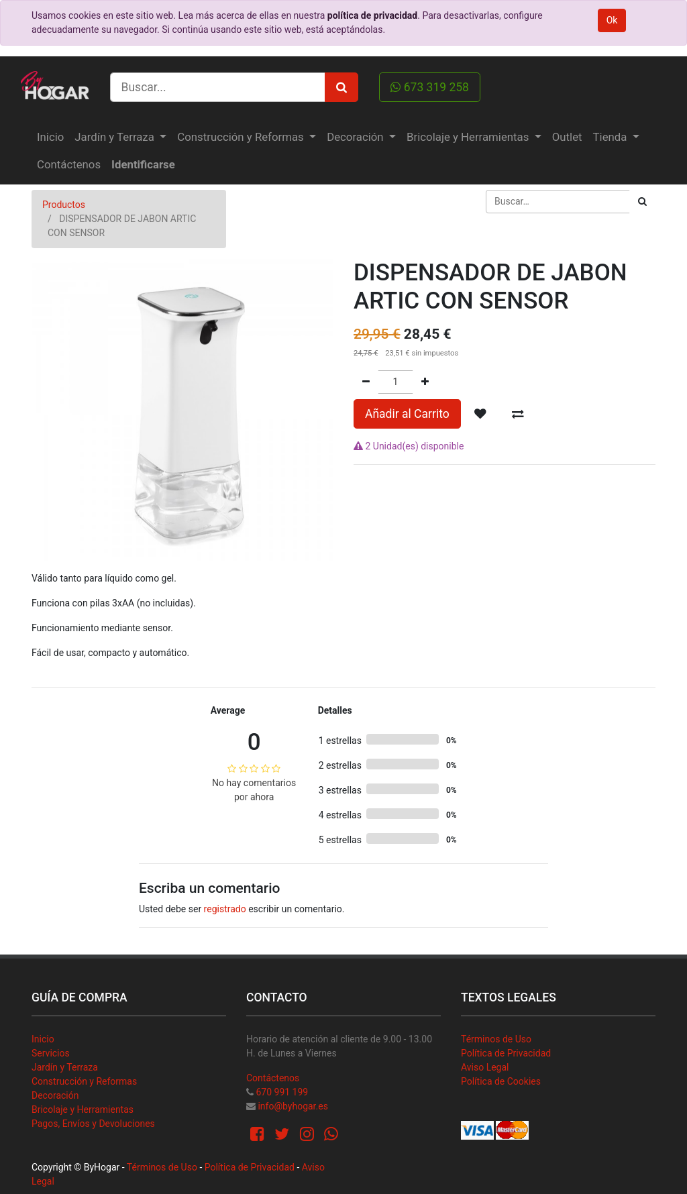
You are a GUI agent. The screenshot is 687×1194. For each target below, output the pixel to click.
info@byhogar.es (292, 1106)
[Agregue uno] (425, 382)
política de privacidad (372, 15)
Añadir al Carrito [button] (407, 414)
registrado (225, 909)
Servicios (51, 1053)
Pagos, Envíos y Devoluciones (93, 1123)
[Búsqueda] (642, 201)
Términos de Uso (496, 1039)
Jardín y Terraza (65, 1067)
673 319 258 (429, 87)
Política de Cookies (501, 1081)
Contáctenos (272, 1078)
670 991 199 (282, 1092)
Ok (612, 20)
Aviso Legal (485, 1067)
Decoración (55, 1095)
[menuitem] (50, 137)
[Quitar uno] (366, 382)
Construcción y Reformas (84, 1081)
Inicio (43, 1039)
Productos (63, 204)
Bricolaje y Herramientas (83, 1109)
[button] (480, 414)
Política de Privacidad (506, 1053)
